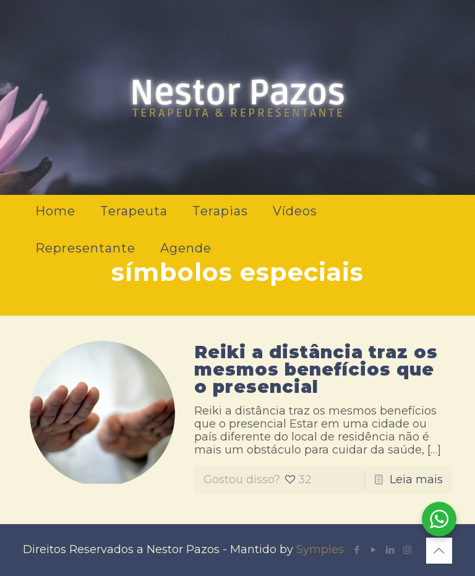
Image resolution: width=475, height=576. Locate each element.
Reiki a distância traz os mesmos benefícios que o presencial (316, 369)
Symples (320, 549)
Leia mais (416, 479)
